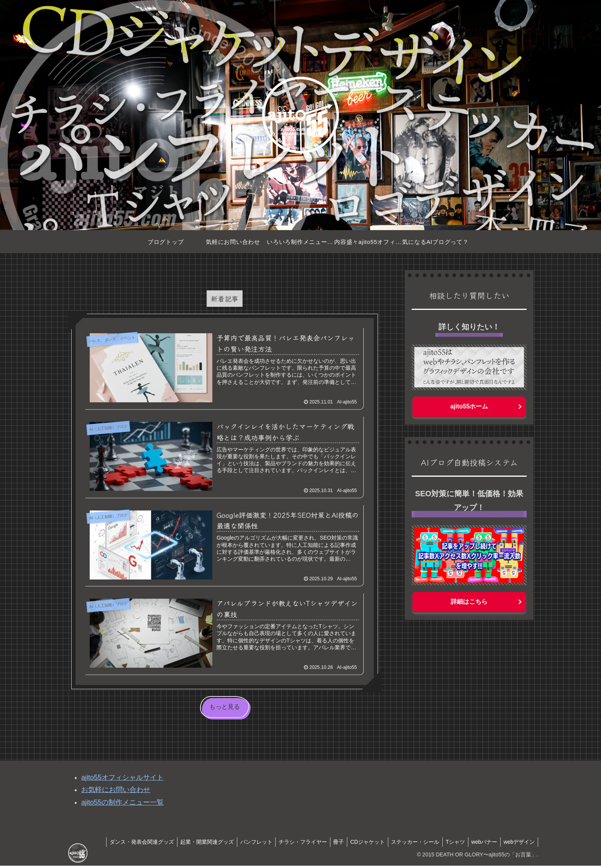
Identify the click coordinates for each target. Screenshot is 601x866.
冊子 (328, 842)
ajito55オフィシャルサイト (122, 778)
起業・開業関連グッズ (192, 842)
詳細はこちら (469, 601)
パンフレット (243, 842)
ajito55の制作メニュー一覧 (122, 803)
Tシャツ (451, 842)
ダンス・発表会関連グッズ (125, 842)
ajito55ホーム (469, 406)
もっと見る (224, 707)
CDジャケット (359, 842)
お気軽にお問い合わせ (115, 790)
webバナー (482, 842)
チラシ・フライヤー (291, 842)
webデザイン (518, 842)
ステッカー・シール (409, 842)
